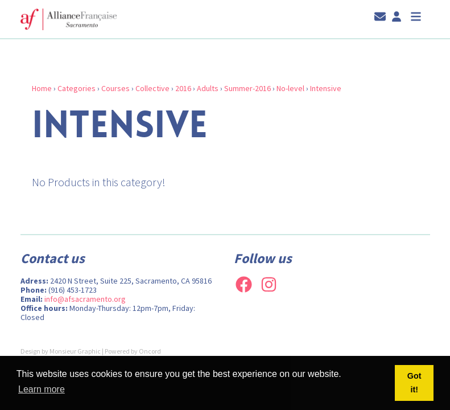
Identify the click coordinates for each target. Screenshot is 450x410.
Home (42, 88)
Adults (207, 88)
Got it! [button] (414, 382)
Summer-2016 (247, 88)
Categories (76, 88)
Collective (152, 88)
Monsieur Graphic (75, 351)
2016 (183, 88)
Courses (115, 88)
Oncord (150, 351)
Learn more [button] (41, 389)
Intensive (325, 88)
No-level (290, 88)
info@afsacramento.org (85, 299)
